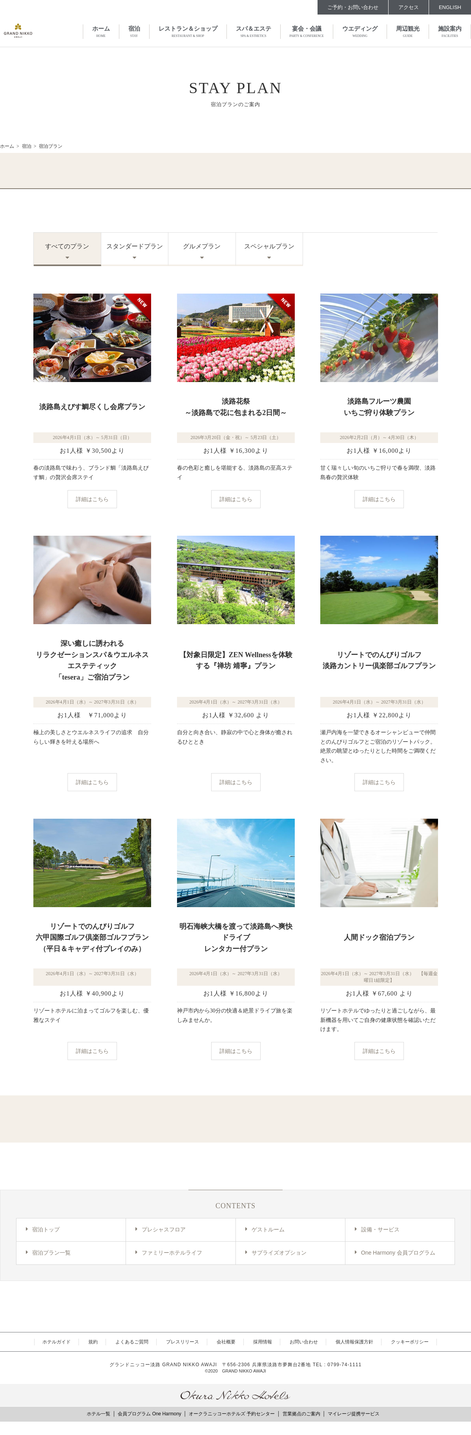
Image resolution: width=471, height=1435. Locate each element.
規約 (93, 1342)
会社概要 (226, 1342)
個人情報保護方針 (354, 1342)
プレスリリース (182, 1342)
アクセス (408, 7)
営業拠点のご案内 (301, 1414)
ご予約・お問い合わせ (352, 7)
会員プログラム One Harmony (149, 1414)
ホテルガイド (56, 1342)
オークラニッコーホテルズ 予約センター (232, 1414)
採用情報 (262, 1342)
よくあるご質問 (131, 1342)
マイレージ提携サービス (354, 1414)
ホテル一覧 (98, 1414)
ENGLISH (450, 7)
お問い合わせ (304, 1342)
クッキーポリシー (410, 1342)
